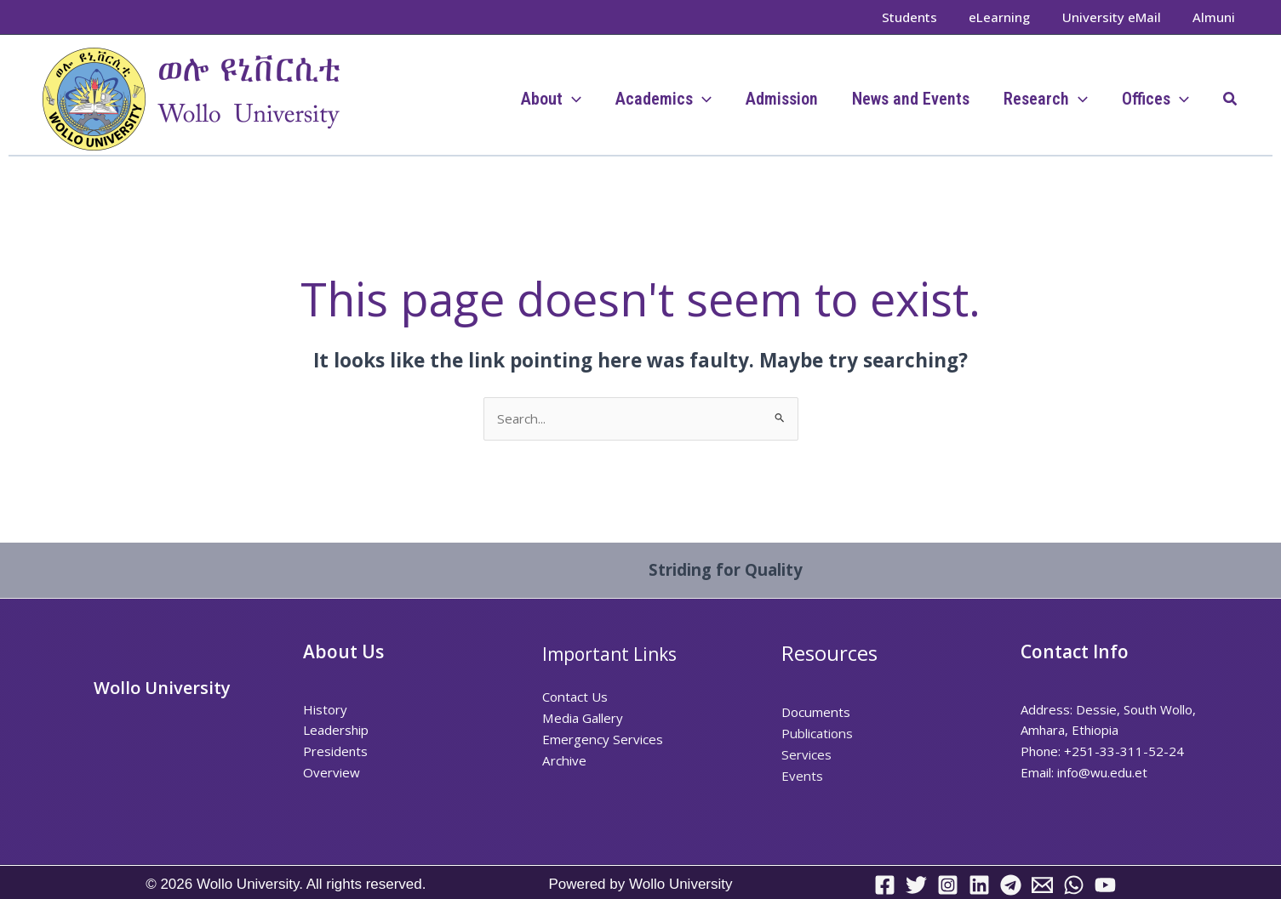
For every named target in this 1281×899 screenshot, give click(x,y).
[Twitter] (916, 884)
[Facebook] (884, 884)
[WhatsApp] (1073, 884)
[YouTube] (1105, 884)
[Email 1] (1042, 884)
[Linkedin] (979, 884)
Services (806, 754)
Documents (815, 711)
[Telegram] (1010, 884)
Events (801, 774)
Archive (563, 759)
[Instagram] (947, 884)
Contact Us (574, 696)
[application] (572, 98)
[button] (1230, 99)
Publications (816, 733)
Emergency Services (601, 738)
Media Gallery (582, 717)
